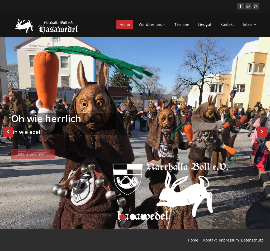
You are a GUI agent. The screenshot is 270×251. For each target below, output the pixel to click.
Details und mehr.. (32, 155)
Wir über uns (152, 24)
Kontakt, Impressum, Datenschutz (233, 240)
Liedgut (204, 24)
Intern (249, 24)
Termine (181, 24)
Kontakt (227, 24)
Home (125, 24)
